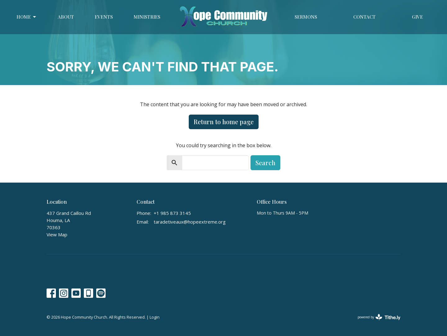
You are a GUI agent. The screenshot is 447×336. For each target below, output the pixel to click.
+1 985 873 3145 (172, 213)
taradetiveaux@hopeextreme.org (190, 222)
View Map (57, 234)
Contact (364, 17)
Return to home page (224, 121)
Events (104, 17)
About (66, 17)
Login (155, 317)
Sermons (306, 17)
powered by (379, 317)
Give (417, 17)
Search (265, 162)
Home (26, 17)
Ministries (146, 17)
